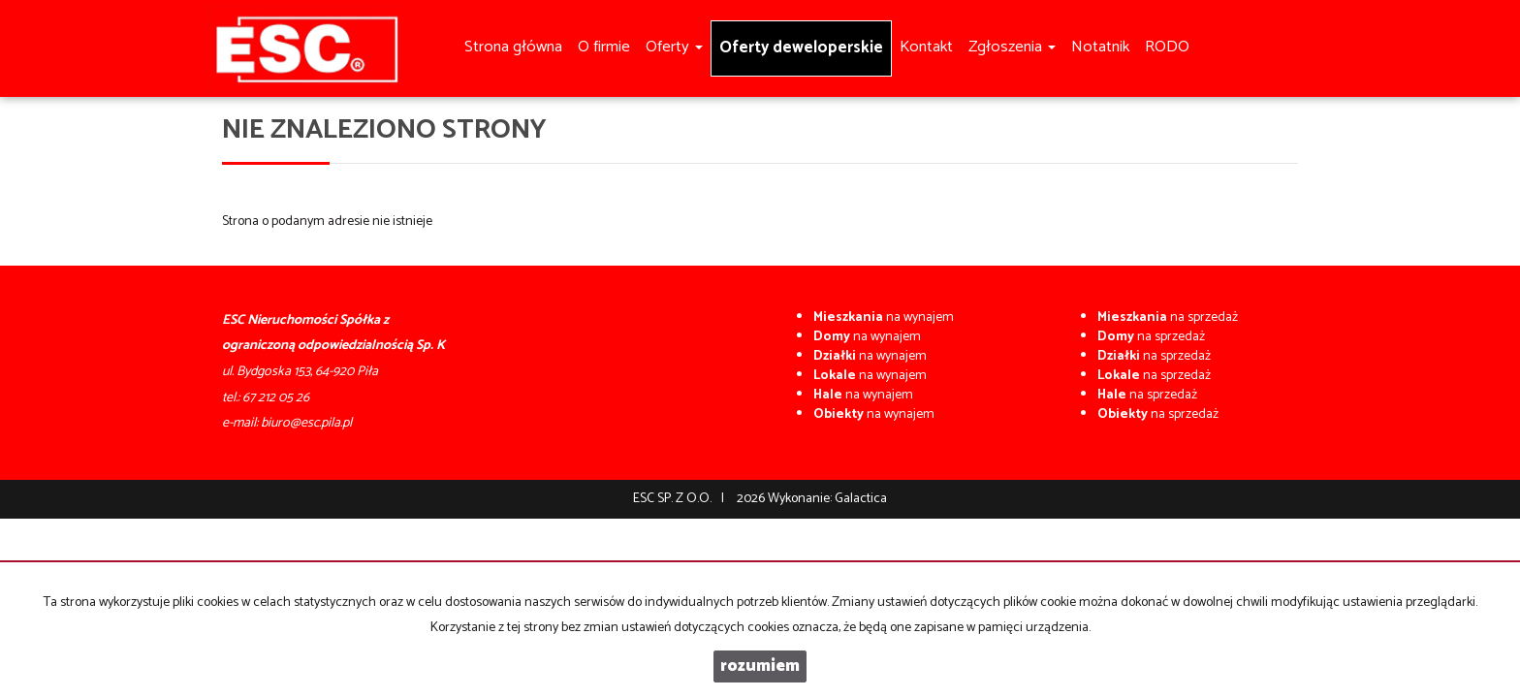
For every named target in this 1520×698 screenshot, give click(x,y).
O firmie (604, 47)
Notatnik (1100, 47)
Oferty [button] (674, 47)
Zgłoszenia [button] (1012, 47)
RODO (1167, 47)
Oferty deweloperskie (801, 48)
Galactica (861, 499)
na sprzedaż (1167, 317)
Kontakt (926, 47)
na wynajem (883, 317)
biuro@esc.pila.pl (306, 423)
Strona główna (513, 47)
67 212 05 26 (275, 398)
